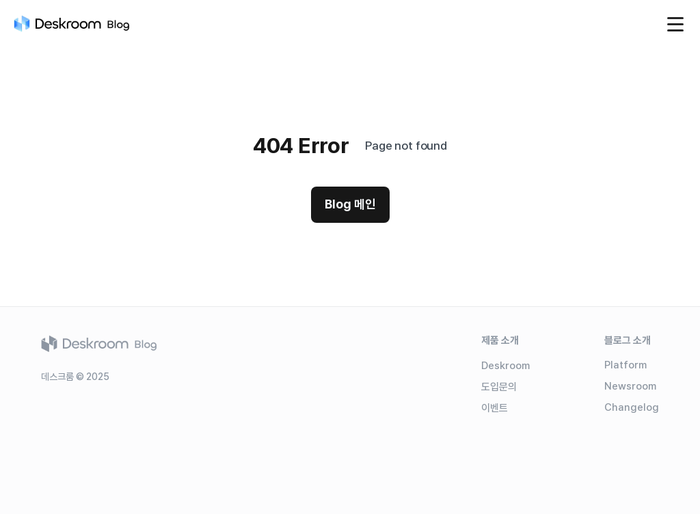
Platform (625, 365)
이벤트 (494, 408)
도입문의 (499, 387)
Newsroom (630, 386)
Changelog (631, 407)
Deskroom (505, 366)
